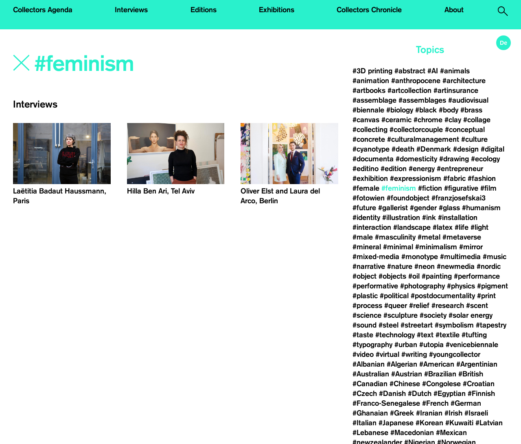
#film (488, 188)
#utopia (431, 344)
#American (436, 364)
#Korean (429, 422)
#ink (429, 217)
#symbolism (454, 325)
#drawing (454, 159)
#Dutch (419, 393)
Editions (203, 9)
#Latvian (489, 422)
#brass (471, 110)
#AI (432, 71)
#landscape (412, 227)
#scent (477, 305)
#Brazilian (440, 374)
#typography (372, 344)
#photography (422, 286)
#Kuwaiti (459, 422)
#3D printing (372, 71)
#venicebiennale (472, 344)
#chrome (428, 119)
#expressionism (415, 178)
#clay (452, 119)
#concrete (368, 139)
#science (366, 315)
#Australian (370, 374)
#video (363, 354)
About (454, 9)
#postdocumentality (443, 295)
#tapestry (491, 325)
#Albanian (368, 364)
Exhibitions (276, 9)
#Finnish (481, 393)
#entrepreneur (460, 168)
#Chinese (405, 383)
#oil (414, 276)
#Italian (364, 422)
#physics (461, 286)
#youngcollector (454, 354)
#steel (388, 325)
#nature (399, 266)
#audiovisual (468, 100)
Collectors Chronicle (369, 9)
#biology (399, 110)
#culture (474, 139)
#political (394, 295)
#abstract (409, 71)
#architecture (464, 80)
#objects (392, 276)
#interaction (371, 227)
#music (494, 256)
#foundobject (408, 198)
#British (470, 374)
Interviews (131, 9)
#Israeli (476, 413)
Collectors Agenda (42, 9)
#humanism (481, 207)
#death (403, 149)
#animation (370, 80)
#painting (437, 276)
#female (365, 188)
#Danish (392, 393)
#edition (394, 168)
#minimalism (436, 247)
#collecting (369, 129)
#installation (457, 217)
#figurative (461, 188)
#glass (449, 207)
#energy (422, 168)
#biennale (368, 110)
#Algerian (402, 364)
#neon (424, 266)
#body (448, 110)
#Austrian (406, 374)
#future (364, 207)
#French (435, 403)
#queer (395, 305)
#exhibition (370, 178)
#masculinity (395, 237)
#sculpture (400, 315)
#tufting (474, 334)
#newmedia (456, 266)
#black (426, 110)
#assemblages (422, 100)
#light (479, 227)
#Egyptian (449, 393)
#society (433, 315)
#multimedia (460, 256)
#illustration (401, 217)
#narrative (368, 266)
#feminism (398, 188)
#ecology (485, 159)
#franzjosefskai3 (458, 198)
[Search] (131, 64)
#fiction (430, 188)
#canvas (365, 119)
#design (466, 149)
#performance (477, 276)
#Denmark (433, 149)
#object (364, 276)
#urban (405, 344)
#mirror (471, 247)
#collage (476, 119)
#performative (375, 286)
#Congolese (441, 383)
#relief (419, 305)
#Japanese (396, 422)
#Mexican (451, 432)
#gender (423, 207)
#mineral (366, 247)
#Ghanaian (370, 413)
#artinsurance (455, 90)
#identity (366, 217)
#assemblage (374, 100)
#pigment (492, 286)
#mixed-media (375, 256)
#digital (492, 149)
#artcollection (409, 90)
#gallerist (393, 207)
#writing (414, 354)
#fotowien (368, 198)
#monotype (419, 256)
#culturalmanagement (423, 139)
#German (466, 403)
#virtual (387, 354)
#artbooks (368, 90)
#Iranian (429, 413)
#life (461, 227)
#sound (364, 325)
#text (425, 334)
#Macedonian (412, 432)
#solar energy (471, 315)
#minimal (398, 247)
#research (447, 305)
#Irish (453, 413)
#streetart (417, 325)
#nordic (489, 266)
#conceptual (465, 129)
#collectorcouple (416, 129)
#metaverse (461, 237)
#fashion (482, 178)
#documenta (373, 159)
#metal (429, 237)
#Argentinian (476, 364)
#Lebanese (370, 432)
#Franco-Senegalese (386, 403)
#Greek (402, 413)
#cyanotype (371, 149)
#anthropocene (415, 80)
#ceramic (396, 119)
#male (362, 237)
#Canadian (369, 383)
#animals (455, 71)
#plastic (365, 295)
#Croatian (479, 383)
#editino (365, 168)
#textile (448, 334)
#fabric (454, 178)
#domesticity (416, 159)
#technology (395, 334)
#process (367, 305)
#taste (362, 334)
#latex (443, 227)
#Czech (364, 393)
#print (486, 295)
